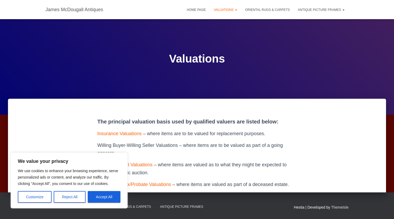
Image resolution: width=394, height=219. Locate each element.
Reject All (69, 197)
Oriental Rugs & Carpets (267, 10)
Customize (35, 197)
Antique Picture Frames (321, 10)
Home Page (196, 10)
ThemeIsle (340, 207)
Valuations (225, 10)
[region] (69, 180)
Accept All (104, 197)
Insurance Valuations (119, 133)
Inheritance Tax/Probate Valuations (134, 184)
